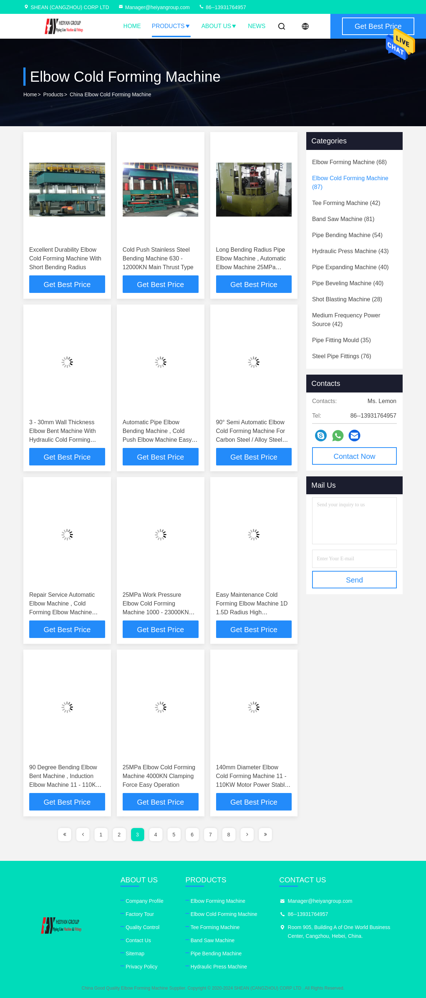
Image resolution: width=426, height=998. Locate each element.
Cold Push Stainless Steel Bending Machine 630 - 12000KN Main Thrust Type (158, 258)
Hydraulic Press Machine (219, 967)
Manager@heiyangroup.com (154, 7)
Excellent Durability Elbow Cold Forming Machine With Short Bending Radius (65, 258)
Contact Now (355, 456)
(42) (346, 203)
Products (171, 26)
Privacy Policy (141, 967)
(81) (343, 219)
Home (132, 26)
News (256, 26)
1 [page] (101, 835)
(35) (341, 340)
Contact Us (138, 940)
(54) (347, 235)
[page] (64, 834)
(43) (350, 251)
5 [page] (174, 835)
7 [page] (210, 835)
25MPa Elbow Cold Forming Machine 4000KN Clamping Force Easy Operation (159, 776)
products (53, 94)
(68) (349, 162)
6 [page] (192, 835)
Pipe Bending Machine (216, 953)
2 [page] (119, 835)
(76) (341, 356)
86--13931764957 (222, 7)
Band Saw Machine (213, 940)
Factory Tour (140, 914)
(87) (350, 182)
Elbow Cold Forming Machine (224, 914)
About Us (219, 26)
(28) (347, 299)
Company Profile (145, 901)
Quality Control (143, 927)
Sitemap (135, 953)
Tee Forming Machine (215, 927)
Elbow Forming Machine (218, 901)
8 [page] (228, 835)
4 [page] (155, 835)
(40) (350, 267)
